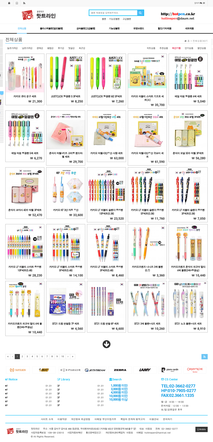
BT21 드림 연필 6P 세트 (106, 323)
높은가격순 (12, 48)
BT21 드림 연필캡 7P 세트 (65, 323)
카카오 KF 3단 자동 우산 (65, 210)
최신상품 (176, 48)
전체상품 (22, 28)
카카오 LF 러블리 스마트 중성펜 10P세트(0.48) (25, 268)
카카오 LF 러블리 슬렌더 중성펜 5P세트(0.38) (147, 211)
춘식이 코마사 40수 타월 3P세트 (24, 210)
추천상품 (163, 48)
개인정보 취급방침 (80, 419)
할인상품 (201, 48)
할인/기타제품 (164, 28)
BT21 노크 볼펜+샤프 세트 (188, 323)
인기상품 (189, 48)
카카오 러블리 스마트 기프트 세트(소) (147, 98)
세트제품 (189, 28)
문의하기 (167, 419)
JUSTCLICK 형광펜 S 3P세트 (65, 96)
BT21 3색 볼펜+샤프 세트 (147, 323)
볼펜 (104, 19)
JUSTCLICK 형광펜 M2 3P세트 (106, 96)
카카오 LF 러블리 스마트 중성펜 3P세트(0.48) (106, 268)
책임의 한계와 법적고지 (133, 419)
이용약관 (62, 419)
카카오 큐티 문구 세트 (24, 96)
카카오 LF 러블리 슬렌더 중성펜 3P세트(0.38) (188, 211)
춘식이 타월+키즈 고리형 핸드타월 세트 (65, 154)
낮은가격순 (27, 48)
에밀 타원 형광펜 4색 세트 (188, 96)
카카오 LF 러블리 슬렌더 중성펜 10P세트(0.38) (106, 211)
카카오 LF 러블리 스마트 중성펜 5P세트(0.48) (65, 268)
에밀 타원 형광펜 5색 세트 (24, 153)
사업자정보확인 (74, 432)
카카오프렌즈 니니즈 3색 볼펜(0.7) (147, 268)
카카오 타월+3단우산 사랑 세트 (106, 153)
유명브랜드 (138, 28)
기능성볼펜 (114, 19)
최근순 (82, 48)
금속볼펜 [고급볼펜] (86, 28)
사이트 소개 (47, 419)
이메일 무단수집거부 (105, 419)
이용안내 (154, 419)
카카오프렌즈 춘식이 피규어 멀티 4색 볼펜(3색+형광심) (188, 268)
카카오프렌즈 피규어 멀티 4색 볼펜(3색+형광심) (25, 325)
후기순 (61, 48)
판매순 (40, 48)
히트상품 (151, 48)
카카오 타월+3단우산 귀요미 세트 (147, 154)
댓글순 (71, 48)
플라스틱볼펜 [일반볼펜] (51, 28)
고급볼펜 (126, 19)
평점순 (50, 48)
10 (62, 356)
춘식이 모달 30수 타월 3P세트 (188, 153)
